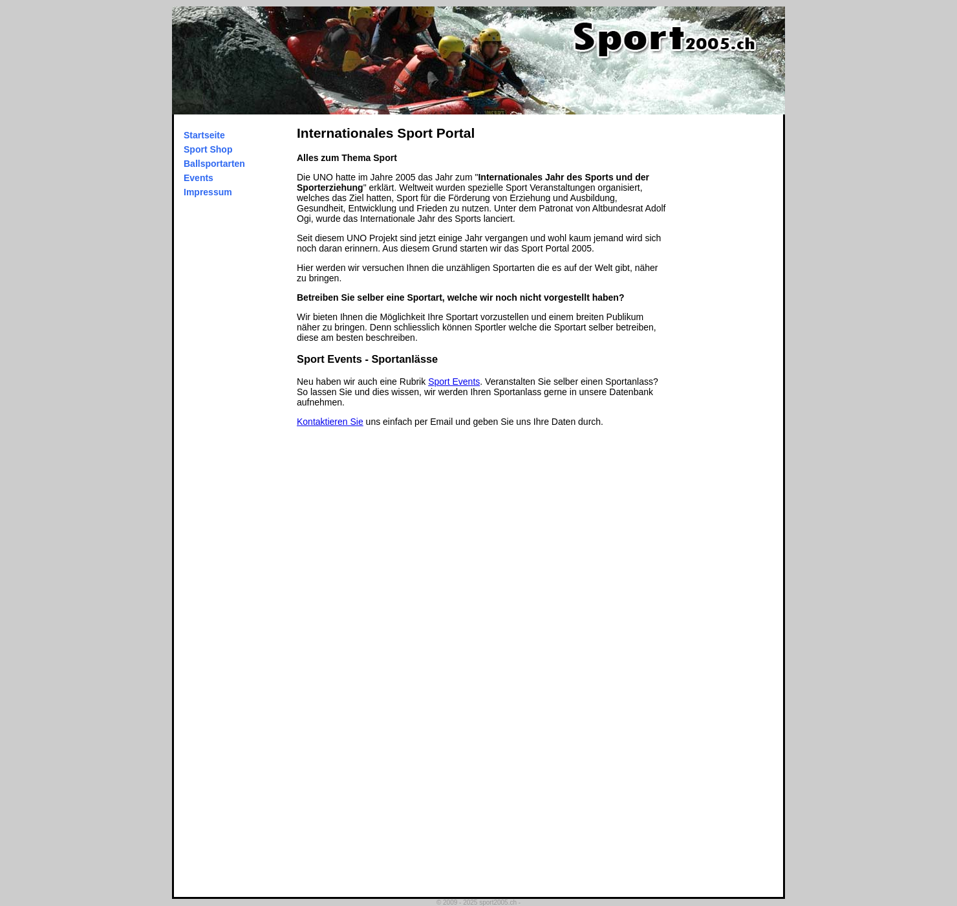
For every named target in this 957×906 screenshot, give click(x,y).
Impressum (208, 192)
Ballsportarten (214, 163)
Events (198, 178)
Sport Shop (208, 149)
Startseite (204, 135)
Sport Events (454, 381)
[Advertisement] (731, 308)
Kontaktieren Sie (330, 421)
